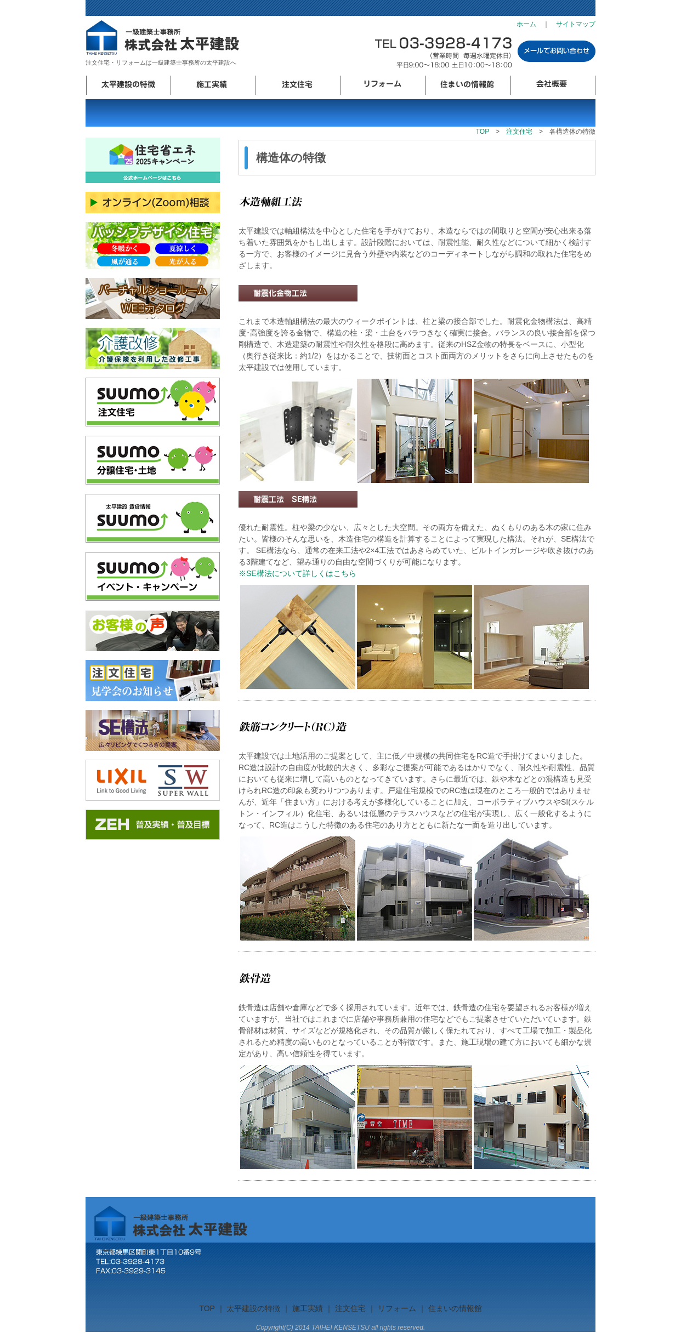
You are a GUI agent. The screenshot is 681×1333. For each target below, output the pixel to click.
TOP (482, 131)
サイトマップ (575, 24)
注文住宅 (298, 85)
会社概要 (552, 85)
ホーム (526, 24)
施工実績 (213, 85)
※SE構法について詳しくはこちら (301, 573)
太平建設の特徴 (128, 85)
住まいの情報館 (467, 85)
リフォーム (382, 85)
